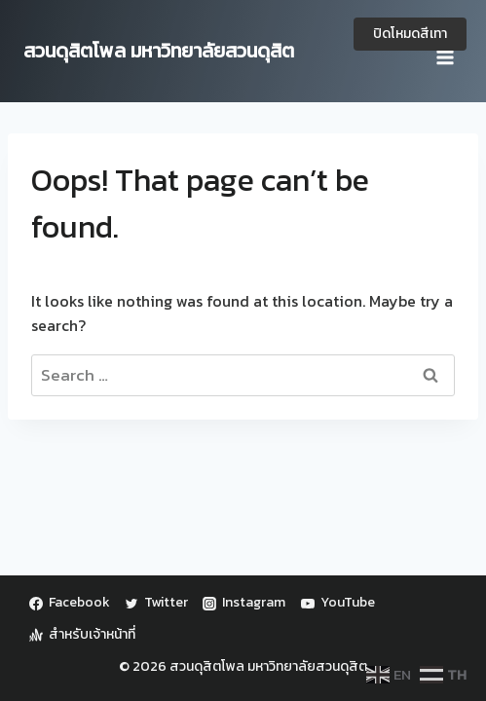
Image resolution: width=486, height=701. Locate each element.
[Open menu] (445, 50)
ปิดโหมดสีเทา (410, 33)
